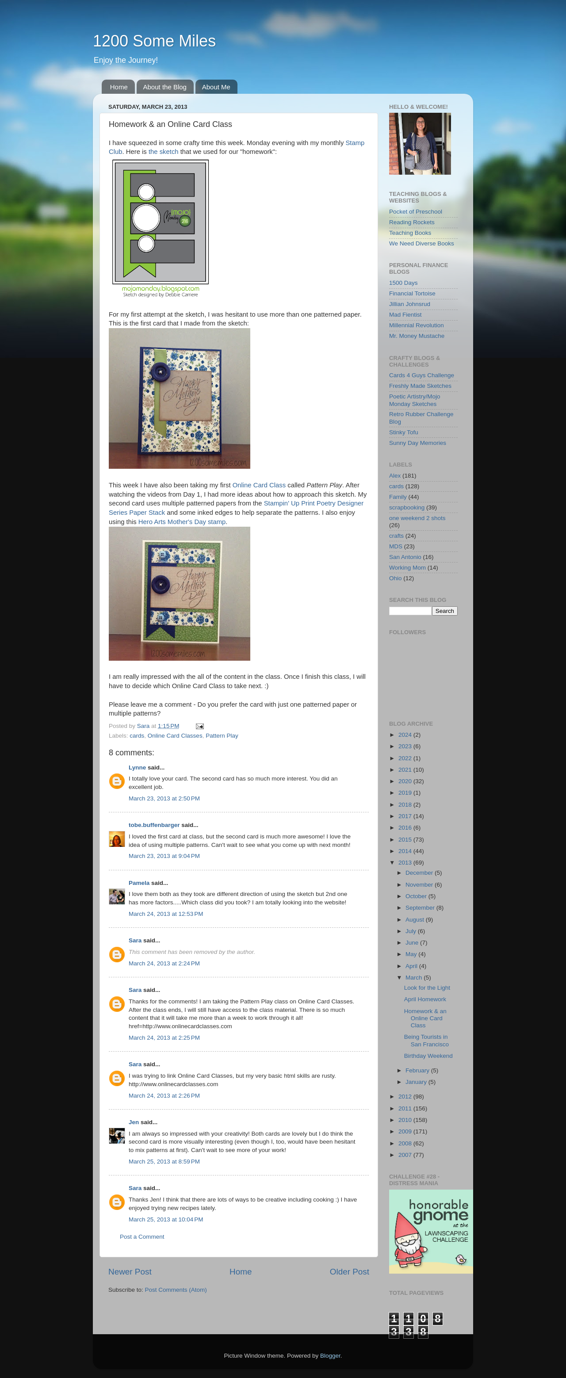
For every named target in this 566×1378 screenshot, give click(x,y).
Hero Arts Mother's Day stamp (182, 521)
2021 (405, 769)
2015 (405, 839)
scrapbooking (406, 507)
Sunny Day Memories (417, 443)
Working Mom (407, 567)
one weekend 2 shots (417, 518)
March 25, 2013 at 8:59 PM (164, 1161)
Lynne (137, 767)
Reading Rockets (412, 222)
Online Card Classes (175, 735)
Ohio (395, 578)
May (411, 954)
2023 (405, 746)
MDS (395, 546)
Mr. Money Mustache (416, 336)
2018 (405, 804)
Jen (134, 1122)
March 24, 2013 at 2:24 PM (164, 963)
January (416, 1082)
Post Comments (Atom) (176, 1289)
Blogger (330, 1355)
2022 (405, 758)
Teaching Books (410, 233)
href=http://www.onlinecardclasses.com (180, 1026)
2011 (405, 1108)
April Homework (425, 999)
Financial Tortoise (412, 293)
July (411, 931)
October (416, 896)
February (418, 1070)
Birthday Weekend (428, 1056)
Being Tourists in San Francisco (426, 1040)
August (415, 919)
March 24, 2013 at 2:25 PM (164, 1037)
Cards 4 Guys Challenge (421, 375)
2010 (405, 1120)
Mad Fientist (405, 314)
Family (398, 497)
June (412, 942)
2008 (405, 1143)
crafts (396, 535)
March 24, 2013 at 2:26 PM (164, 1095)
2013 (405, 862)
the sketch (164, 151)
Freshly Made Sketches (420, 386)
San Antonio (405, 557)
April (412, 966)
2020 (405, 781)
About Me (216, 87)
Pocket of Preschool (415, 211)
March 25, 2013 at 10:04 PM (166, 1219)
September (420, 907)
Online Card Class (259, 485)
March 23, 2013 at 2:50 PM (164, 798)
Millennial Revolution (416, 325)
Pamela (139, 883)
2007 (405, 1155)
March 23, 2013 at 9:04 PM (164, 856)
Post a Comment (142, 1236)
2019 (405, 792)
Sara (135, 940)
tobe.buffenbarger (154, 825)
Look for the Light (427, 987)
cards (137, 735)
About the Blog (165, 87)
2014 (405, 851)
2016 (405, 827)
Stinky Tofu (403, 432)
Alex (395, 475)
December (420, 872)
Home (119, 87)
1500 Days (403, 282)
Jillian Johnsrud (409, 304)
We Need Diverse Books (421, 243)
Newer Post (130, 1271)
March (414, 977)
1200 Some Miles (154, 41)
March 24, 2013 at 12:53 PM (166, 914)
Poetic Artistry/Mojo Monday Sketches (414, 400)
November (420, 884)
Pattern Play (222, 735)
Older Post (349, 1271)
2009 (405, 1131)
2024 (405, 734)
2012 (405, 1096)
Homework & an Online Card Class (425, 1018)
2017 (405, 816)
